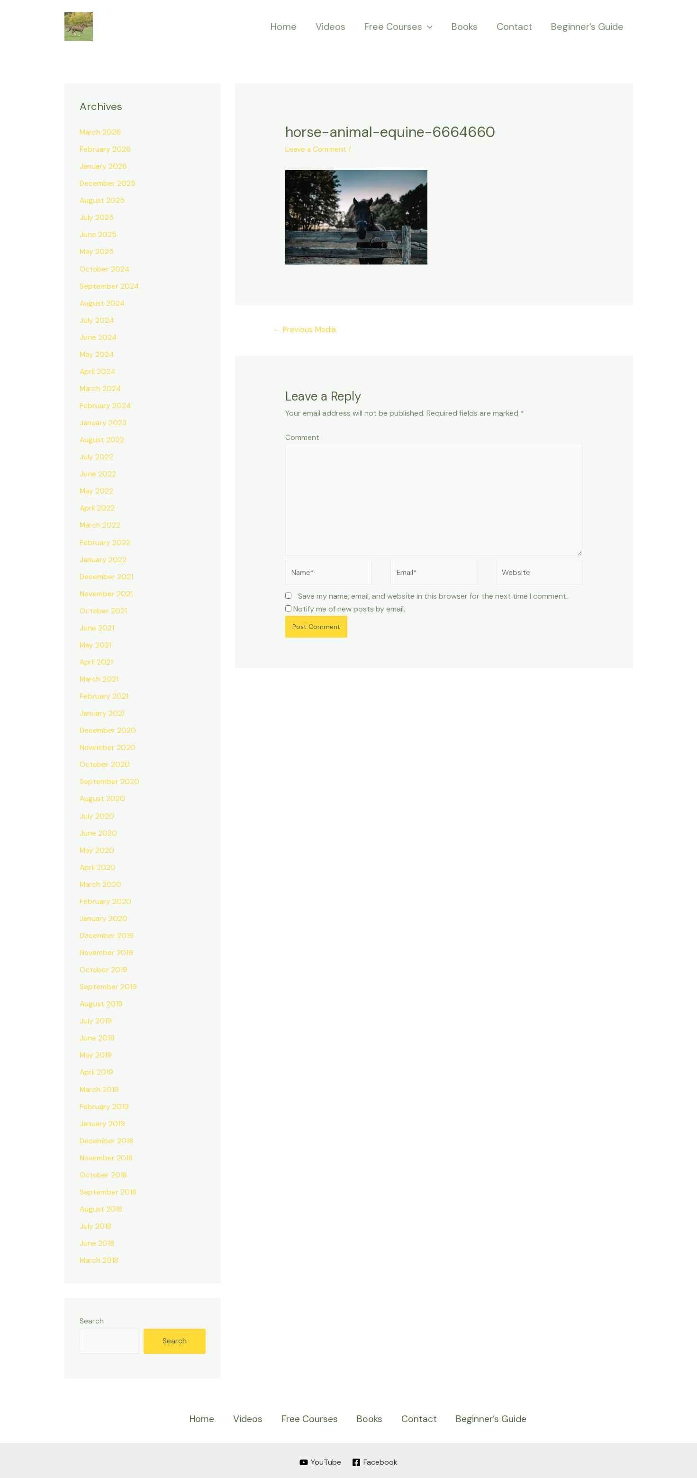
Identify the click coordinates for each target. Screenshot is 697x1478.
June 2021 (97, 627)
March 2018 (99, 1258)
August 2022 (102, 439)
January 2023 (103, 422)
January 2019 (103, 1122)
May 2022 (97, 490)
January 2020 (104, 917)
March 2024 (101, 388)
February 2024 (106, 405)
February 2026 (105, 149)
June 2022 (98, 473)
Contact (514, 26)
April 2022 (97, 507)
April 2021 (96, 661)
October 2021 (103, 610)
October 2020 (105, 763)
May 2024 (97, 354)
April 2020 (98, 866)
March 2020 (101, 883)
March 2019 (100, 1088)
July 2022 (96, 456)
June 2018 (97, 1241)
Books (465, 26)
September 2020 (109, 780)
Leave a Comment (316, 149)
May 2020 (97, 849)
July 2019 (96, 1019)
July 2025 (97, 217)
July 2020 (97, 815)
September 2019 (108, 985)
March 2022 (100, 524)
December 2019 (107, 934)
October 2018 (103, 1173)
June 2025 (98, 234)
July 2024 (97, 320)
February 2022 (105, 542)
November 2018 (106, 1156)
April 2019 (97, 1071)
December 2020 (108, 729)
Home (284, 26)
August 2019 (101, 1002)
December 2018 (107, 1139)
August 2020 (103, 798)
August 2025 (102, 200)
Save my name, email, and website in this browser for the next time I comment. (433, 601)
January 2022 (103, 559)
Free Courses (398, 26)
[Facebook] (375, 1460)
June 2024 (98, 337)
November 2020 (108, 746)
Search (92, 1319)
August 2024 (103, 303)
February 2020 (106, 900)
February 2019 (104, 1105)
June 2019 (97, 1036)
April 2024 (98, 371)
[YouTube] (320, 1460)
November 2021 (106, 593)
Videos (330, 26)
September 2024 (109, 286)
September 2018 (108, 1190)
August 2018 (101, 1207)
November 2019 (107, 951)
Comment (302, 438)
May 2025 (97, 251)
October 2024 (105, 269)
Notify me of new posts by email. (349, 614)
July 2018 (95, 1224)
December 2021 (107, 576)
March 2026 (101, 132)
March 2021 (99, 678)
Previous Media (306, 330)
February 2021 (104, 695)
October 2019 (104, 968)
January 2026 (104, 166)
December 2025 (108, 183)
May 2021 (96, 644)
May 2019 (96, 1053)
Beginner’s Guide (587, 26)
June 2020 (98, 832)
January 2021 (103, 712)
